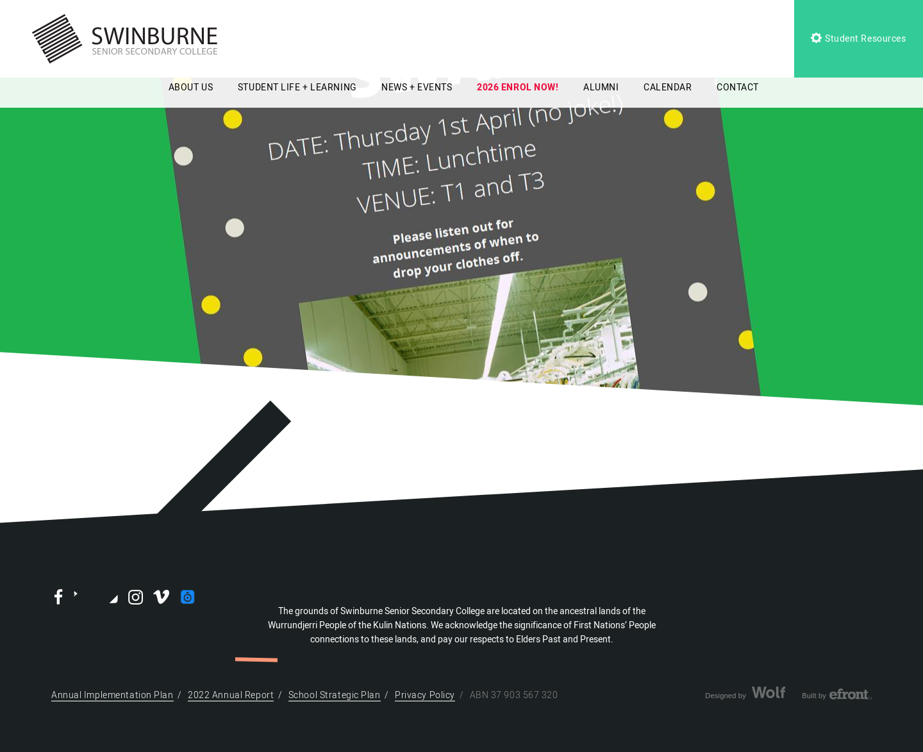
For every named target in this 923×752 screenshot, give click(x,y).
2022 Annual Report (231, 695)
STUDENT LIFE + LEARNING (297, 87)
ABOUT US (191, 87)
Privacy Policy (425, 695)
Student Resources (858, 39)
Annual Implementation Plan (112, 695)
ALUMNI (601, 87)
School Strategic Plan (334, 695)
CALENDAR (668, 87)
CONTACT (738, 87)
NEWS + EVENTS (416, 87)
